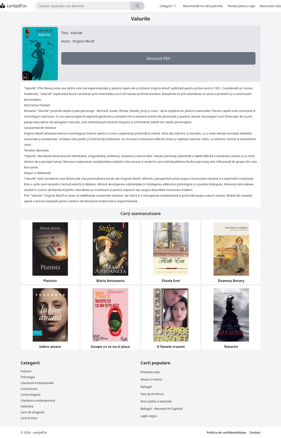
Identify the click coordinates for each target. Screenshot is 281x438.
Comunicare (29, 389)
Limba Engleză (31, 395)
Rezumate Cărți (270, 6)
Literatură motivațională (37, 383)
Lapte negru (149, 416)
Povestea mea (150, 372)
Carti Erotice (29, 418)
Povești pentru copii (241, 6)
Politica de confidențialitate (226, 432)
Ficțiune (26, 371)
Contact (254, 432)
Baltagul (146, 387)
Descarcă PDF (158, 58)
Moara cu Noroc (152, 379)
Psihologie (28, 377)
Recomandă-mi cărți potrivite (203, 6)
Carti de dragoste (33, 412)
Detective (27, 406)
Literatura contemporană (38, 400)
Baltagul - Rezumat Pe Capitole (162, 409)
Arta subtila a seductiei (156, 401)
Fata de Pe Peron (152, 394)
